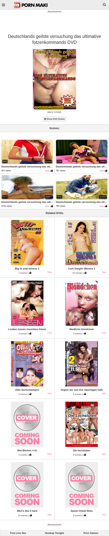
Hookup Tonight (54, 533)
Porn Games (91, 533)
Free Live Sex (18, 533)
